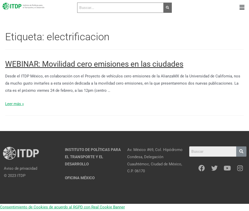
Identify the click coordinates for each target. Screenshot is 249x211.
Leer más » (14, 104)
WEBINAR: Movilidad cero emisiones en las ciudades (94, 63)
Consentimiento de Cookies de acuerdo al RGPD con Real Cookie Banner (62, 207)
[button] (242, 7)
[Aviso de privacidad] (31, 168)
